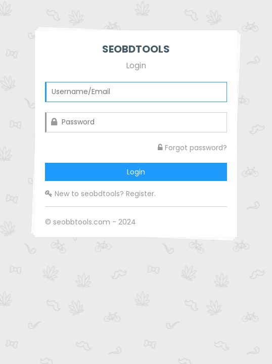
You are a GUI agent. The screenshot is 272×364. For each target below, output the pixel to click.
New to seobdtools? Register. (100, 194)
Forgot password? (192, 148)
